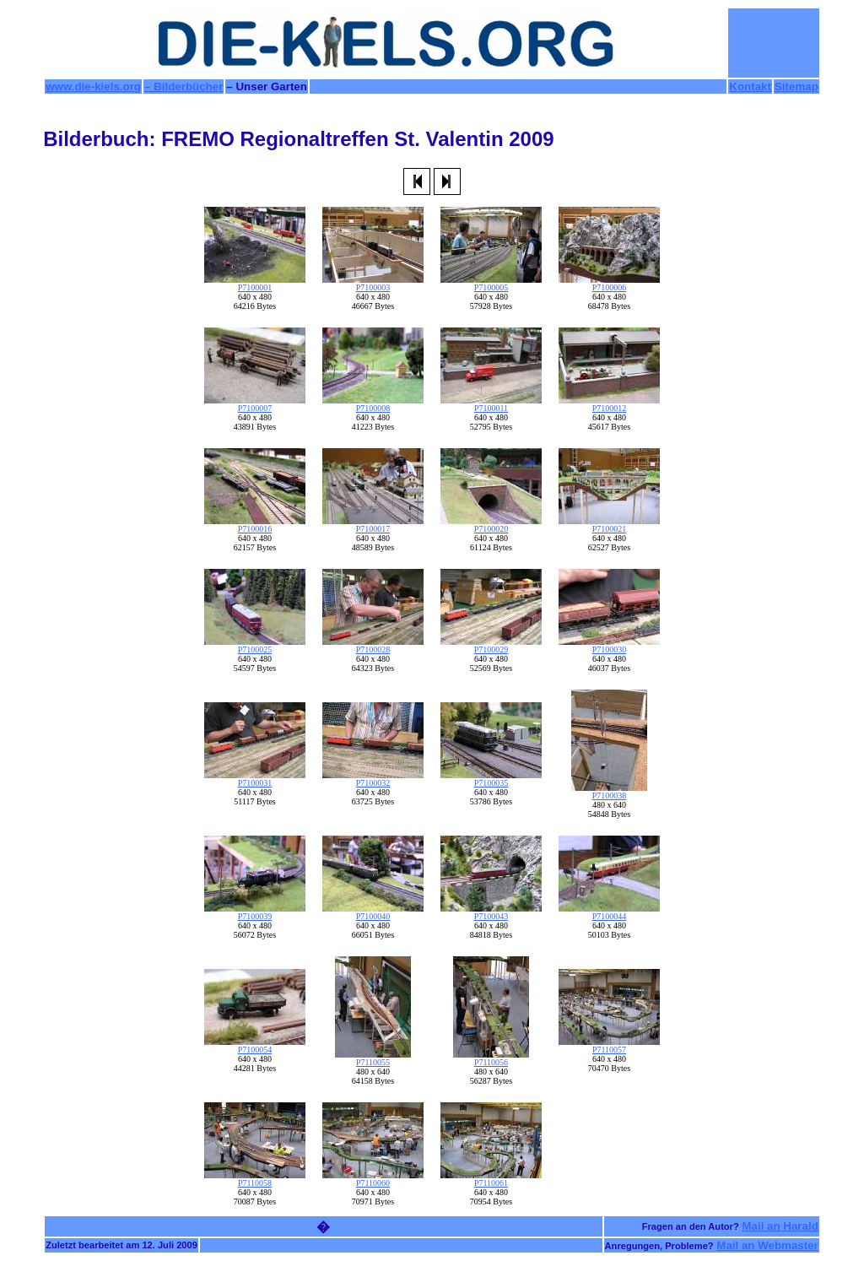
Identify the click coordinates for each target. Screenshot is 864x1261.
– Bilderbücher (183, 86)
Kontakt (750, 86)
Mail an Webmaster (767, 1245)
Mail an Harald (780, 1226)
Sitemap (796, 86)
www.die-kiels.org (93, 86)
